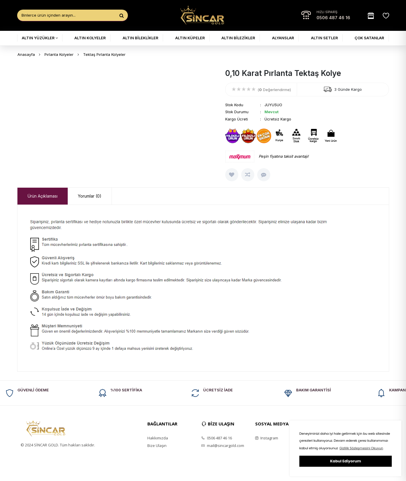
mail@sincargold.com (222, 445)
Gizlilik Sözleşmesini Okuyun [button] (361, 448)
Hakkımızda (157, 438)
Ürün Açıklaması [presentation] (43, 196)
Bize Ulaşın (157, 445)
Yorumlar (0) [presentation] (89, 196)
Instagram (266, 438)
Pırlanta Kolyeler (59, 54)
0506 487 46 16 (333, 17)
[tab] (42, 196)
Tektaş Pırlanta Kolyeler (104, 54)
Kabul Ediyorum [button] (345, 461)
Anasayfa (26, 54)
